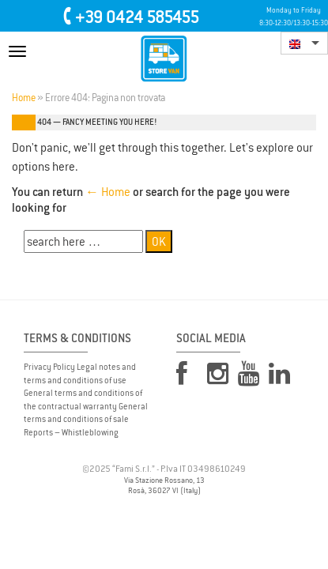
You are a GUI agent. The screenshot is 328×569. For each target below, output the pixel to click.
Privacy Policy (49, 366)
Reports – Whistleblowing (71, 432)
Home (24, 98)
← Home (107, 191)
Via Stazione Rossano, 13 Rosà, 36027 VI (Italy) (164, 486)
